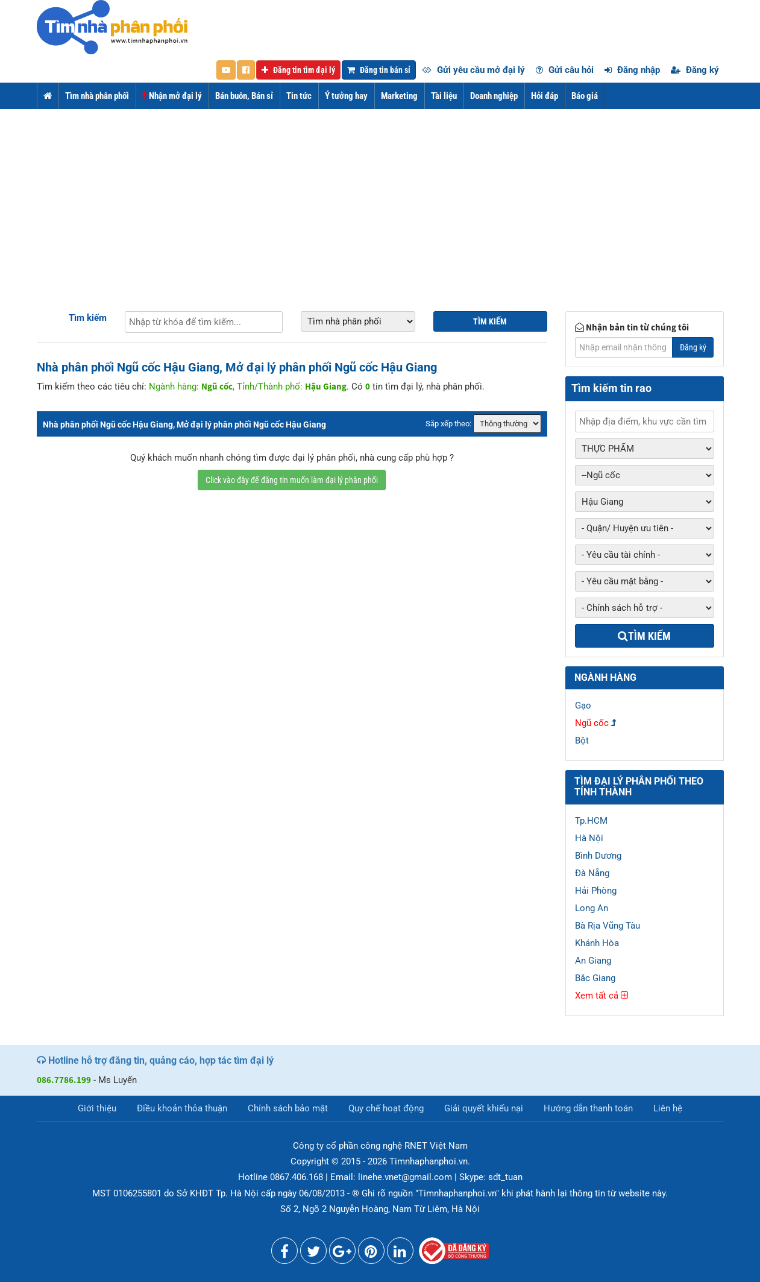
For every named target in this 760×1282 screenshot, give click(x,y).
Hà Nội (589, 838)
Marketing (399, 95)
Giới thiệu (97, 1108)
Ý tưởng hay (346, 95)
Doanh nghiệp (494, 95)
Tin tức (299, 95)
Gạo (583, 705)
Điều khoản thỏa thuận (182, 1108)
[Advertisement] (380, 199)
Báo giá (584, 95)
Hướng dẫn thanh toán (588, 1108)
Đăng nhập (632, 70)
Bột (582, 740)
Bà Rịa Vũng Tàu (607, 925)
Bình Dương (598, 855)
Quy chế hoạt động (386, 1108)
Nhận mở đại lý (172, 95)
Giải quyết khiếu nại (483, 1108)
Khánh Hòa (597, 943)
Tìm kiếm (88, 317)
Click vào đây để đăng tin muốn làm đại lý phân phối (292, 480)
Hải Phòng (596, 890)
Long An (591, 908)
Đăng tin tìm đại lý (298, 70)
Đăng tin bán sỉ (378, 70)
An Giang (593, 960)
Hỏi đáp (544, 95)
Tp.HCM (591, 820)
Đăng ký (695, 70)
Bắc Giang (595, 978)
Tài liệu (444, 95)
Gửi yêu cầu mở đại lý (473, 70)
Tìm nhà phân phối (97, 95)
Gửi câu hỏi (565, 70)
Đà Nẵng (592, 873)
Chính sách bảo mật (288, 1108)
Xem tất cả (601, 995)
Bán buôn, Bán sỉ (244, 95)
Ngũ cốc (592, 723)
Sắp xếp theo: (448, 423)
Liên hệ (667, 1108)
